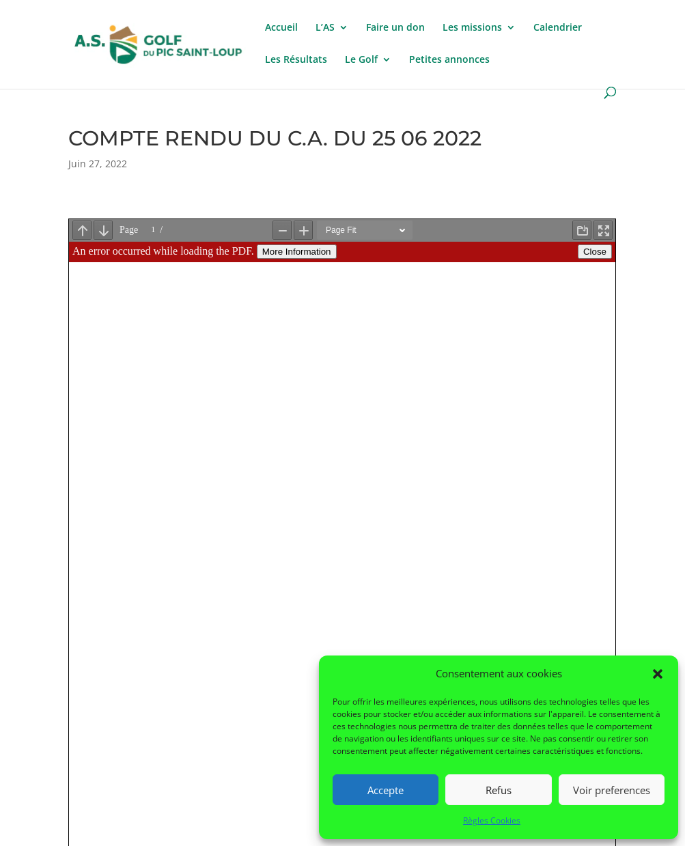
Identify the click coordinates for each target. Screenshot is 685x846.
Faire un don (395, 28)
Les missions (472, 28)
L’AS (325, 28)
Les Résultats (296, 60)
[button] (658, 674)
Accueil (281, 28)
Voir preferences (611, 790)
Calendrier (557, 28)
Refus (499, 790)
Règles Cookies (491, 820)
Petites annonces (449, 60)
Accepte (385, 790)
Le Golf (361, 60)
